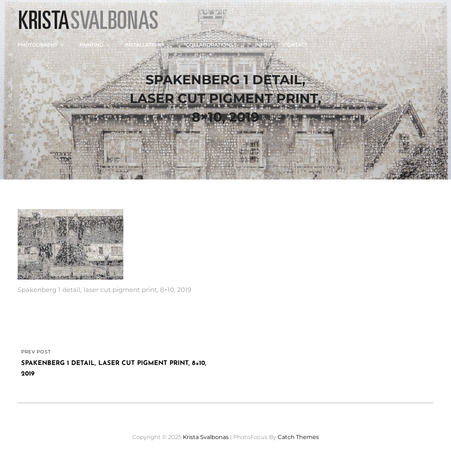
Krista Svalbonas (206, 437)
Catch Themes (298, 437)
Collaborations (213, 45)
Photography (41, 45)
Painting (95, 45)
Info (261, 45)
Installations (148, 45)
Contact (295, 45)
